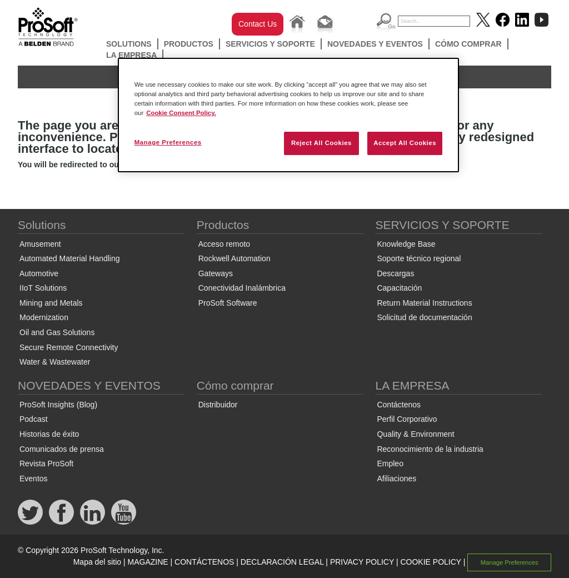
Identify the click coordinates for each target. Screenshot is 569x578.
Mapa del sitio (97, 561)
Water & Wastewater (54, 361)
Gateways (215, 273)
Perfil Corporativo (407, 419)
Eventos (33, 478)
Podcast (33, 419)
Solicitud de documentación (424, 317)
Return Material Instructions (424, 302)
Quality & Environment (415, 434)
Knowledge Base (406, 244)
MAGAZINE (148, 561)
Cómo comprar (468, 43)
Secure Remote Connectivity (68, 347)
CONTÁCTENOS (204, 561)
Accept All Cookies (404, 142)
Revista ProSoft (46, 463)
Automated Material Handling (69, 258)
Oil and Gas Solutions (56, 332)
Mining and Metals (51, 302)
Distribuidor (218, 404)
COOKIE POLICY (430, 561)
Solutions (129, 43)
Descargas (395, 273)
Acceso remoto (224, 244)
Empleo (390, 463)
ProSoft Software (227, 302)
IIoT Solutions (43, 287)
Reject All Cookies (321, 142)
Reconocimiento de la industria (430, 449)
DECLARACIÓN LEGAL (282, 561)
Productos (188, 43)
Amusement (40, 244)
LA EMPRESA (131, 55)
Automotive (38, 273)
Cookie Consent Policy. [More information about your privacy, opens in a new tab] (181, 112)
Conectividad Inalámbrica (242, 287)
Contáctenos (399, 404)
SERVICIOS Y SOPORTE (270, 43)
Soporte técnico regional (419, 258)
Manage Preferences (509, 562)
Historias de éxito (49, 434)
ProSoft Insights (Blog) (58, 404)
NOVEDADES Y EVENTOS (375, 43)
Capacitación (399, 287)
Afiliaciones (396, 478)
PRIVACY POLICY (362, 561)
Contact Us (257, 23)
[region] (288, 115)
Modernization (43, 317)
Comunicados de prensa (61, 449)
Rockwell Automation (234, 258)
